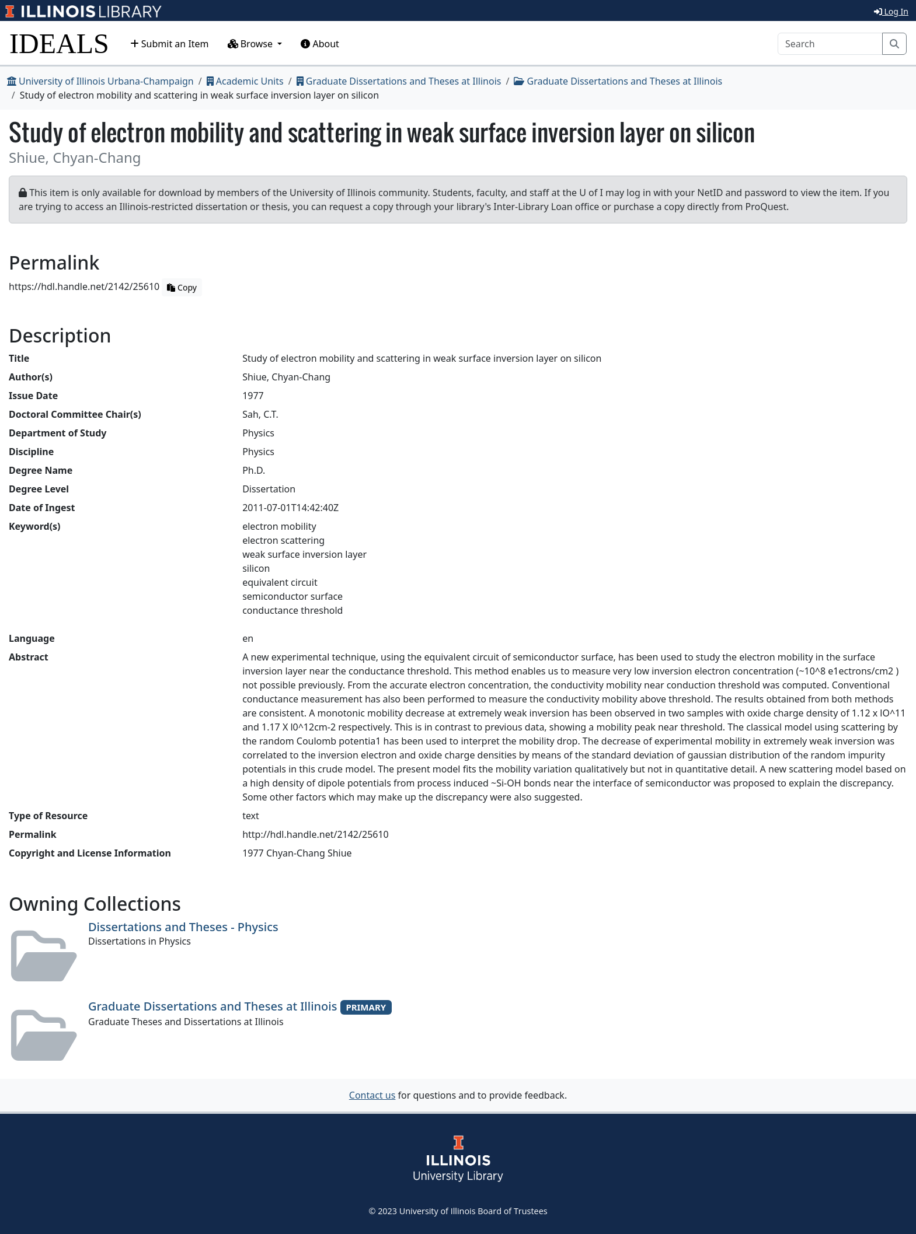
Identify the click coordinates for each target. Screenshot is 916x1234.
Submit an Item (169, 43)
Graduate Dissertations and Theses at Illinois (399, 81)
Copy (181, 287)
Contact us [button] (372, 1095)
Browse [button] (252, 43)
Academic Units (245, 81)
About (320, 43)
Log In (891, 11)
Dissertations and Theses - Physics (183, 927)
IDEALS (59, 43)
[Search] (830, 44)
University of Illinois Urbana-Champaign (100, 81)
